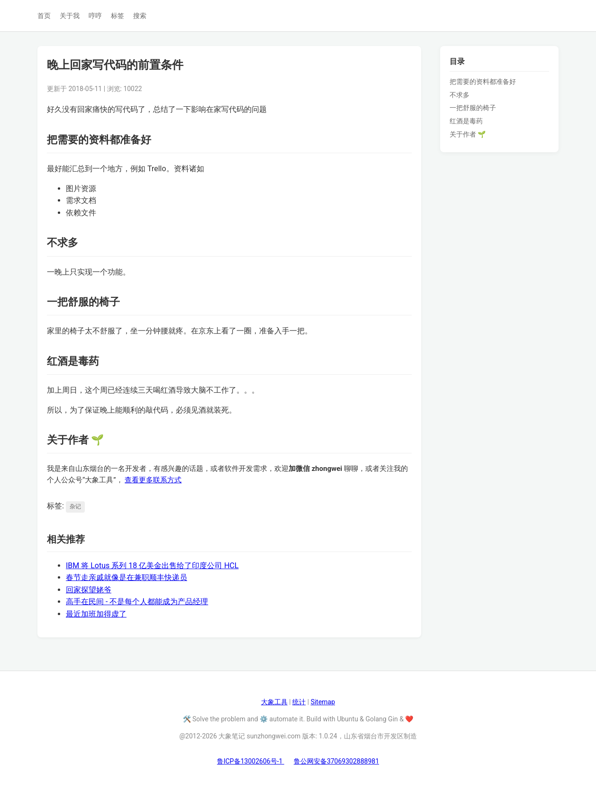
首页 (44, 15)
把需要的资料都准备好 (483, 81)
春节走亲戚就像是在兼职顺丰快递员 (126, 577)
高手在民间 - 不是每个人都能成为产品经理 (137, 601)
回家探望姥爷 (88, 589)
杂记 (75, 506)
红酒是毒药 (466, 121)
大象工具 (274, 702)
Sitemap (323, 702)
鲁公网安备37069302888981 (336, 761)
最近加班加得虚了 (96, 613)
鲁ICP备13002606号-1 (250, 761)
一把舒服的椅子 (473, 107)
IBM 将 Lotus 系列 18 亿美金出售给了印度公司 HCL (152, 565)
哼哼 (95, 15)
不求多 (460, 95)
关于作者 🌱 (468, 134)
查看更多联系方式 (153, 480)
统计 (299, 702)
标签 (117, 15)
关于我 (70, 15)
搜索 (139, 15)
